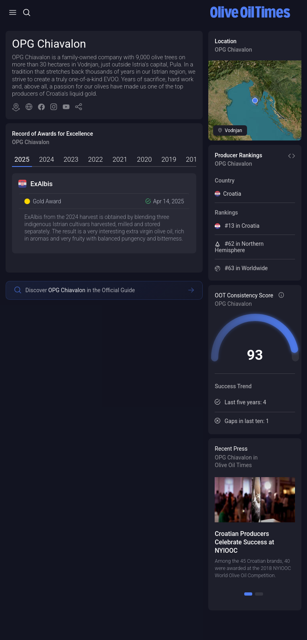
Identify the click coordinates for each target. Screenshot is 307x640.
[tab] (22, 160)
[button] (78, 108)
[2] (259, 594)
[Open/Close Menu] (13, 13)
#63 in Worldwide (241, 268)
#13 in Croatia (237, 226)
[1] (248, 594)
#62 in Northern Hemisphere (239, 247)
